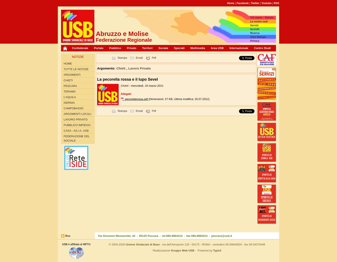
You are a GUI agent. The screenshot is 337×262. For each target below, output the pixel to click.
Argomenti (72, 74)
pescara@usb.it (221, 235)
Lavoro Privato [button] (139, 68)
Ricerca (254, 33)
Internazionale (239, 48)
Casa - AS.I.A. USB (76, 130)
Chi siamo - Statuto (262, 17)
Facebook (243, 3)
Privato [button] (131, 48)
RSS (276, 3)
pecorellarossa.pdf (137, 99)
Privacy (254, 40)
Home (230, 3)
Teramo (70, 91)
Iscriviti (254, 29)
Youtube (267, 3)
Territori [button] (147, 48)
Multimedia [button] (197, 48)
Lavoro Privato (76, 119)
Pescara (70, 86)
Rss (67, 235)
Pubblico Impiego (77, 125)
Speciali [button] (179, 48)
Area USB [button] (217, 48)
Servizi (254, 25)
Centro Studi (262, 48)
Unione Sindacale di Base (143, 244)
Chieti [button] (121, 68)
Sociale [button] (163, 48)
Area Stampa (258, 37)
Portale (98, 48)
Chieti (68, 80)
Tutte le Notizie (76, 69)
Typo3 (217, 250)
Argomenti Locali (77, 114)
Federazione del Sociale (77, 138)
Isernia (69, 102)
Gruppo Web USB (182, 250)
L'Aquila (70, 97)
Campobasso (73, 108)
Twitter (255, 3)
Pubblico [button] (115, 48)
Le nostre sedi (259, 21)
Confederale (80, 48)
